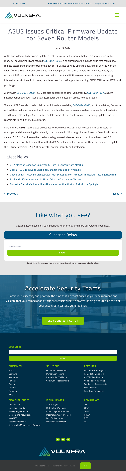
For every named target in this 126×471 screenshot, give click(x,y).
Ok (85, 465)
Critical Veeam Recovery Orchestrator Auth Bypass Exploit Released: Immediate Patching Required (63, 174)
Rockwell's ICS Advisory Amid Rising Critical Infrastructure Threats (45, 179)
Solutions (52, 366)
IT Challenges (55, 400)
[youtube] (68, 439)
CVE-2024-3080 (52, 61)
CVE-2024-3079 (96, 93)
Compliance (91, 400)
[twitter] (58, 439)
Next (116, 193)
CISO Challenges (19, 400)
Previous (12, 193)
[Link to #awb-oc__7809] (117, 15)
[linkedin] (63, 439)
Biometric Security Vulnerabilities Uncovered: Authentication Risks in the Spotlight (54, 184)
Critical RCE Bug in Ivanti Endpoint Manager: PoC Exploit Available (45, 170)
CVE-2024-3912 (82, 105)
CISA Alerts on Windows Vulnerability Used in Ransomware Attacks (46, 165)
